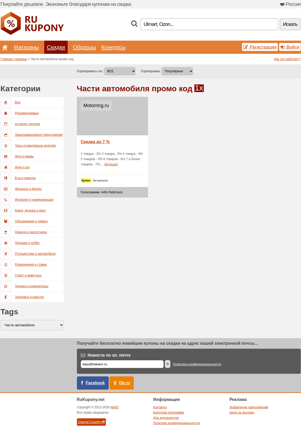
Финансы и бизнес (21, 189)
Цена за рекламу (242, 412)
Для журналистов (166, 418)
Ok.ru (124, 383)
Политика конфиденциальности (197, 364)
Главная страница (14, 59)
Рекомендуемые (20, 113)
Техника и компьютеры (24, 286)
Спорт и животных (21, 275)
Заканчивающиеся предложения (32, 135)
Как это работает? (287, 59)
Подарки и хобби (20, 243)
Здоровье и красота (22, 297)
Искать (290, 24)
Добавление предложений (249, 407)
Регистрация (260, 47)
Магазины (26, 47)
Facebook (95, 383)
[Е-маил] (122, 364)
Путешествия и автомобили (28, 253)
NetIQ (114, 407)
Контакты (160, 407)
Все (11, 102)
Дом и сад (15, 167)
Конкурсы (113, 47)
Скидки (56, 47)
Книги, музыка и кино (23, 210)
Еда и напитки (18, 178)
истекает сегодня (20, 124)
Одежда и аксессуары (24, 232)
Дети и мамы (17, 156)
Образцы (84, 47)
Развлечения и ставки (24, 264)
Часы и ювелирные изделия (28, 145)
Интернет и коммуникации (27, 199)
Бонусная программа (168, 412)
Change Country (91, 422)
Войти (289, 47)
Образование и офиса (24, 221)
